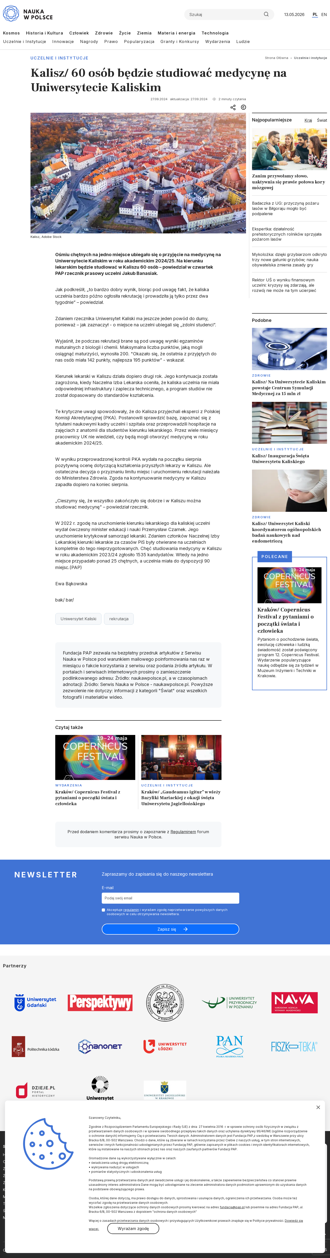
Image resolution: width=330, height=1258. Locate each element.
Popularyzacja (139, 41)
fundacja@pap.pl (232, 1207)
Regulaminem (183, 831)
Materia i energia (177, 32)
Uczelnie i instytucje (59, 57)
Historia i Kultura (44, 32)
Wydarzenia (217, 41)
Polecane (275, 556)
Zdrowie (104, 32)
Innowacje (63, 41)
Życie (125, 32)
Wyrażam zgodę (133, 1228)
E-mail (108, 887)
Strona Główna (276, 58)
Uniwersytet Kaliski (78, 618)
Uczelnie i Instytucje (24, 41)
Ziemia (144, 32)
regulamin (131, 910)
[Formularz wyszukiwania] (229, 14)
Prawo (111, 41)
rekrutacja (118, 618)
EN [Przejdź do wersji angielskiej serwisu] (324, 14)
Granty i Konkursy (179, 41)
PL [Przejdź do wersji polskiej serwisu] (315, 14)
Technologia (215, 32)
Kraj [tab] (308, 120)
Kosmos (11, 32)
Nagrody (89, 41)
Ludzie (243, 41)
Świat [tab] (322, 120)
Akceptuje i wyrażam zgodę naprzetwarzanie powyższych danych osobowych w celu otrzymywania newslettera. (167, 912)
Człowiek (79, 32)
